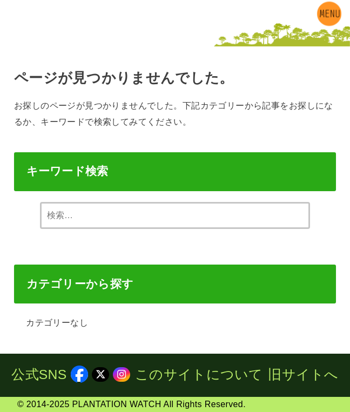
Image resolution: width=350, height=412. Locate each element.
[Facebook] (9, 38)
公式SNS (49, 374)
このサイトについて (199, 374)
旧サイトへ (303, 374)
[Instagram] (43, 38)
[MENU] (329, 13)
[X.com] (26, 38)
